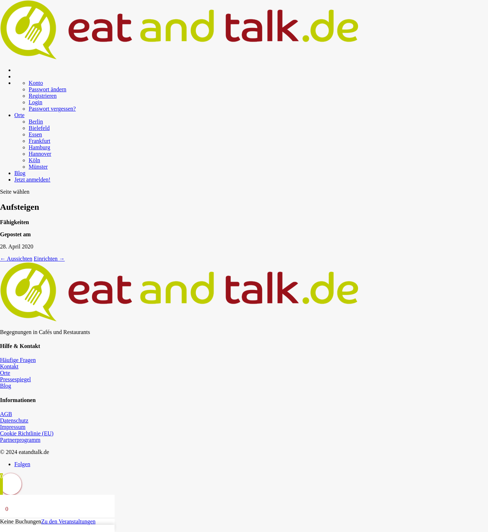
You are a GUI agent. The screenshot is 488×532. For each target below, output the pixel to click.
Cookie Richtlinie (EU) (26, 433)
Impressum (12, 427)
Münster (38, 167)
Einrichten (49, 259)
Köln (34, 160)
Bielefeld (39, 128)
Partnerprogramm (20, 440)
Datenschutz (14, 420)
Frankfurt (39, 141)
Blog (19, 173)
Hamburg (39, 147)
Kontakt (9, 366)
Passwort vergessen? (52, 109)
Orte (19, 115)
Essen (35, 134)
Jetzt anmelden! (32, 179)
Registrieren (43, 96)
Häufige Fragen (18, 360)
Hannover (40, 154)
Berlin (36, 122)
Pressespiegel (15, 379)
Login (35, 102)
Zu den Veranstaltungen (68, 521)
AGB (6, 414)
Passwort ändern (47, 89)
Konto (36, 83)
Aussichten (16, 259)
